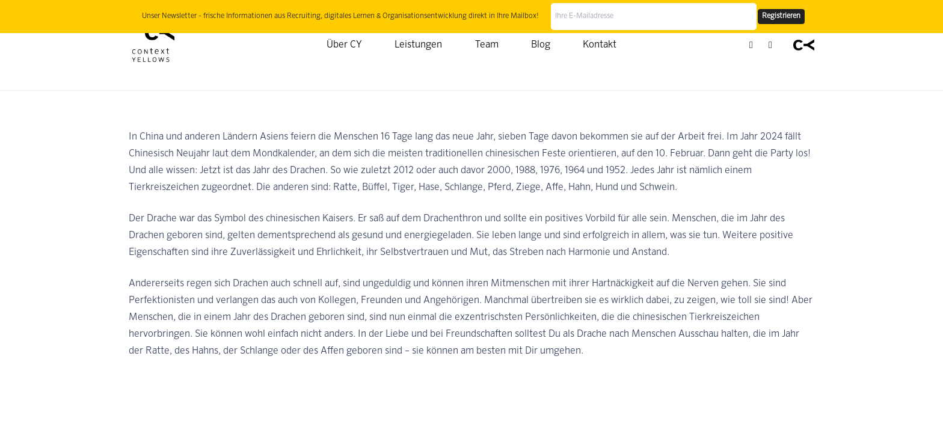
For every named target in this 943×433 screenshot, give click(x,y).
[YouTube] (770, 45)
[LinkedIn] (751, 45)
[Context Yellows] (153, 45)
